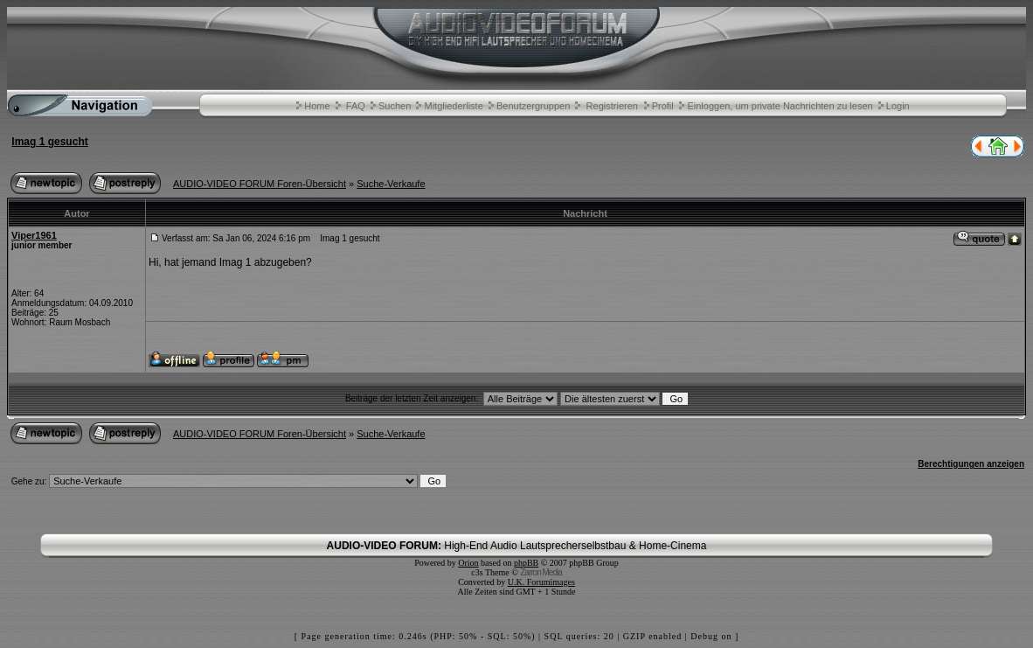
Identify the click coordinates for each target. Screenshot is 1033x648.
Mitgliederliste (454, 106)
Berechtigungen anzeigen (971, 464)
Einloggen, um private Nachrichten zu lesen (779, 106)
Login (898, 106)
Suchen (394, 106)
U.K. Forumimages (541, 582)
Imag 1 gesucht (49, 142)
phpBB (526, 563)
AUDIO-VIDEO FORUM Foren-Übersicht (259, 183)
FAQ (355, 106)
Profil (663, 106)
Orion (468, 563)
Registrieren (612, 106)
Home (316, 106)
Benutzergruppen (533, 106)
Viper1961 (34, 235)
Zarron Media (540, 572)
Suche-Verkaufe (391, 183)
